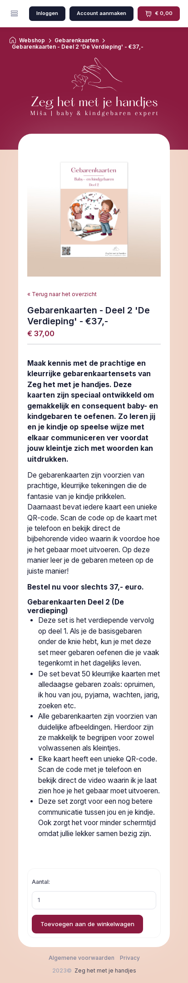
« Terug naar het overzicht (62, 294)
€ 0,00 (159, 13)
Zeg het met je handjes (105, 970)
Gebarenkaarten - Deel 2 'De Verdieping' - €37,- (77, 47)
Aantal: (41, 881)
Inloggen (47, 13)
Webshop (32, 40)
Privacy (130, 957)
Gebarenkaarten (76, 40)
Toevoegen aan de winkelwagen (87, 924)
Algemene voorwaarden (81, 957)
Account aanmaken (101, 13)
